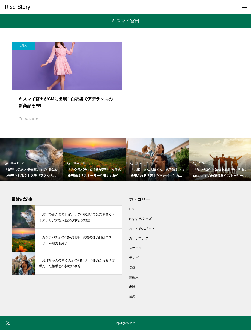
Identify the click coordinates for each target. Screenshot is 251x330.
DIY (131, 209)
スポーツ (135, 248)
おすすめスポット (142, 228)
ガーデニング (138, 238)
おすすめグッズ (140, 219)
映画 (132, 267)
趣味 (132, 286)
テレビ (134, 257)
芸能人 (23, 45)
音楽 (132, 296)
